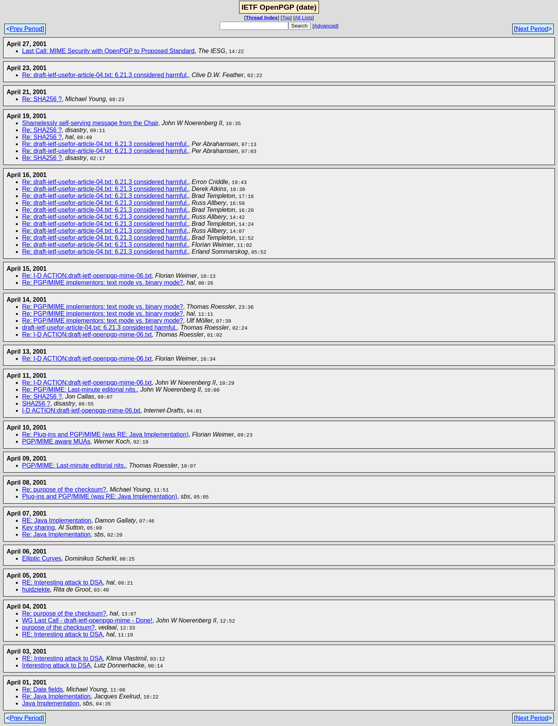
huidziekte (36, 589)
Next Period (532, 29)
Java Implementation (50, 703)
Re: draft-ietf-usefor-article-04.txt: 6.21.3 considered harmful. (105, 75)
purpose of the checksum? (58, 627)
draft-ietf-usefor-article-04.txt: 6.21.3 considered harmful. (99, 327)
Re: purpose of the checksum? (64, 489)
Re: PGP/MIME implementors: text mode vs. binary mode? (102, 282)
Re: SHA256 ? (42, 99)
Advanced (325, 26)
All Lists (303, 18)
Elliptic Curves (41, 558)
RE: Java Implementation (56, 520)
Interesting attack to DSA (56, 665)
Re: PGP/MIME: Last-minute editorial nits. (79, 389)
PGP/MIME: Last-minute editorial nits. (74, 465)
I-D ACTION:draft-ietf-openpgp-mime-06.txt (81, 410)
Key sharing (38, 527)
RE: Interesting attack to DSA (62, 582)
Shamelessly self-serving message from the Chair (90, 123)
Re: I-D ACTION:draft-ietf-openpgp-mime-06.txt (87, 275)
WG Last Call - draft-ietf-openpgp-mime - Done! (87, 620)
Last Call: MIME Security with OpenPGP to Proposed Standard (108, 51)
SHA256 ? (36, 403)
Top (286, 18)
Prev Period (26, 29)
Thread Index (262, 18)
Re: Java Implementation (56, 534)
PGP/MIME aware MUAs (56, 441)
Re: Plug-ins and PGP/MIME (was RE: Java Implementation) (105, 434)
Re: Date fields (42, 689)
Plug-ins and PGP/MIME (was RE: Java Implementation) (99, 496)
